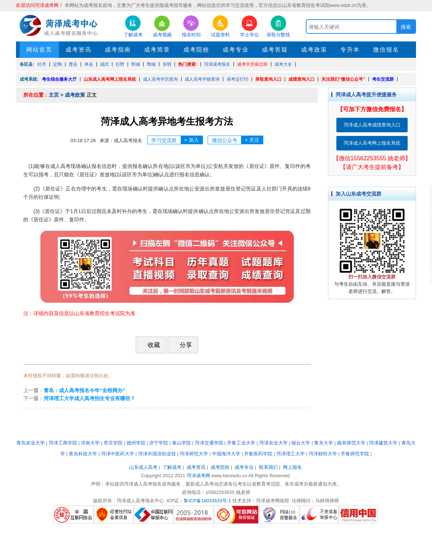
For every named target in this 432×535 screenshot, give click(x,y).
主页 (54, 95)
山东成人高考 (143, 467)
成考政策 (314, 50)
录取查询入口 (268, 79)
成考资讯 (78, 50)
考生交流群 (383, 79)
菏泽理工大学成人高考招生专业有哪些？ (89, 398)
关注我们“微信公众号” (343, 79)
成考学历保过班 (252, 64)
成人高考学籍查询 (202, 79)
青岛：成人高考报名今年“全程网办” (84, 390)
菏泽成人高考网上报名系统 (372, 143)
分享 (182, 345)
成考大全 (283, 64)
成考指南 (118, 50)
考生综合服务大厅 (59, 79)
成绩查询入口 (301, 79)
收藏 (150, 345)
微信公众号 (237, 140)
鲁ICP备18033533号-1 (207, 500)
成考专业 (236, 50)
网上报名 (292, 467)
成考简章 (157, 50)
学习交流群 (177, 140)
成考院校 (196, 50)
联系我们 (268, 467)
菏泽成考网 (198, 475)
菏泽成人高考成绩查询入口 (372, 125)
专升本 (350, 50)
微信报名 (386, 50)
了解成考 (172, 467)
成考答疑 (275, 50)
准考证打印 (237, 79)
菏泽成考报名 (217, 64)
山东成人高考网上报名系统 (110, 79)
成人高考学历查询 (160, 79)
